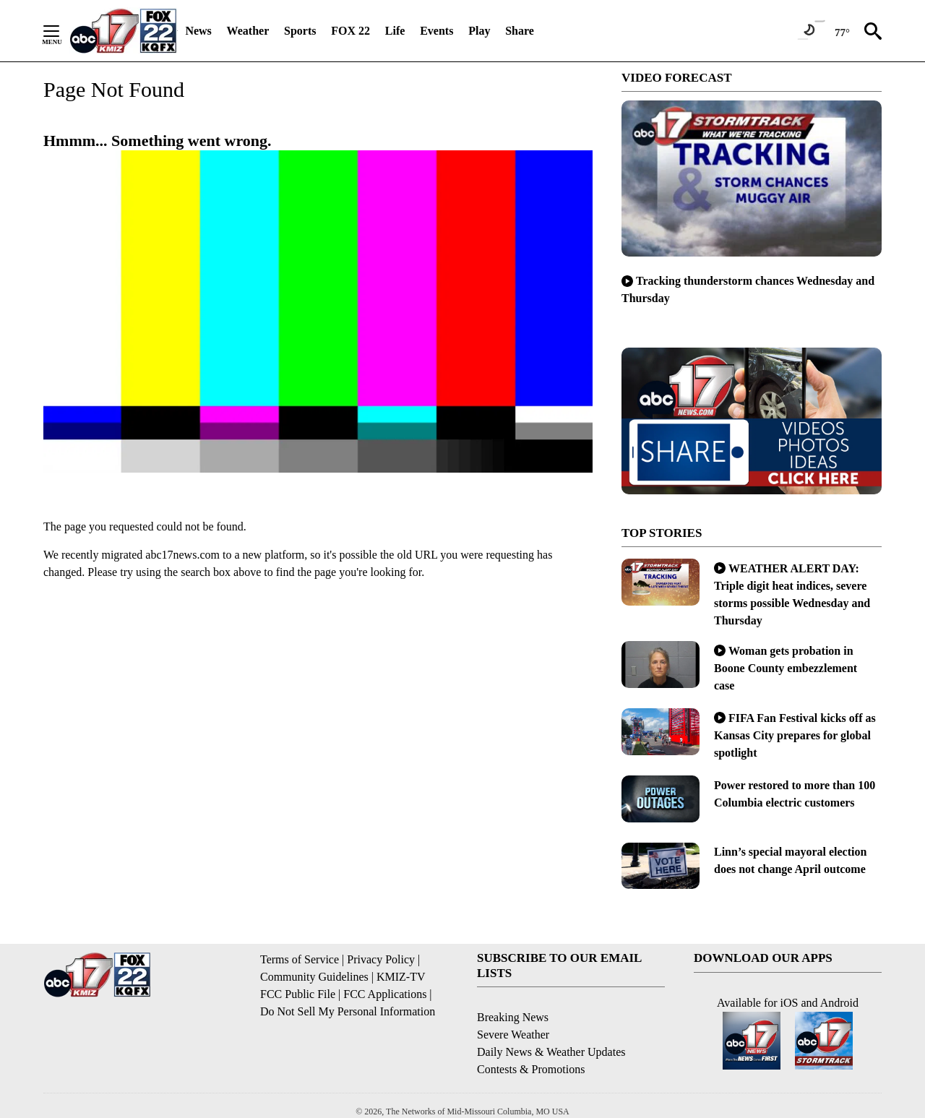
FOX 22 (350, 31)
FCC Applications (384, 994)
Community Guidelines (314, 977)
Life (395, 31)
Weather (248, 31)
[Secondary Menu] (62, 31)
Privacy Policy (381, 959)
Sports (300, 31)
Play (479, 31)
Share (519, 31)
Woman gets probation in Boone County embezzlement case (785, 668)
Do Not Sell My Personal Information (347, 1011)
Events (436, 31)
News (198, 31)
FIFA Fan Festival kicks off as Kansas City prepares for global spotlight (795, 735)
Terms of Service (299, 959)
